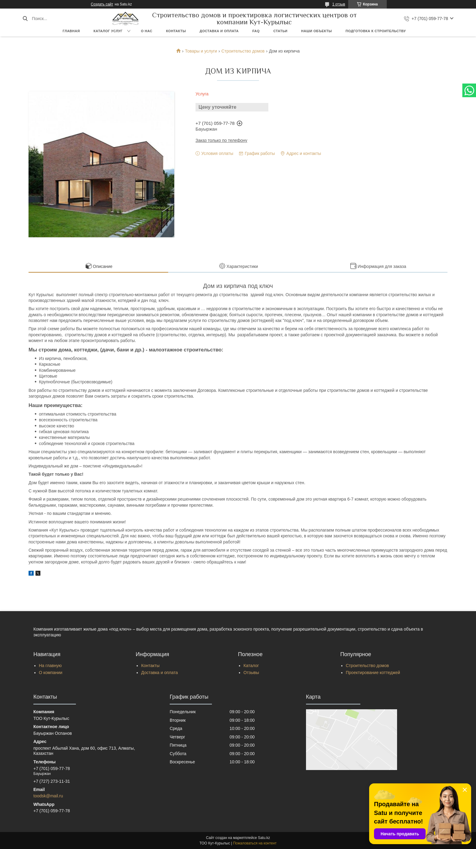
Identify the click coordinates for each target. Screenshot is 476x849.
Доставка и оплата (219, 31)
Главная (71, 31)
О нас (146, 31)
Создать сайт (102, 4)
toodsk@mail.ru (48, 795)
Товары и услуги (201, 51)
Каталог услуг (108, 31)
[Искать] (25, 18)
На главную (50, 665)
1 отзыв (338, 4)
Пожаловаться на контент (255, 843)
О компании (50, 672)
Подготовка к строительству (375, 31)
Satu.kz (264, 838)
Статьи (280, 31)
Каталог (251, 665)
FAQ (256, 31)
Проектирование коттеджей (373, 672)
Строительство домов (242, 51)
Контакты (176, 31)
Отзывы (251, 672)
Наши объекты (316, 31)
